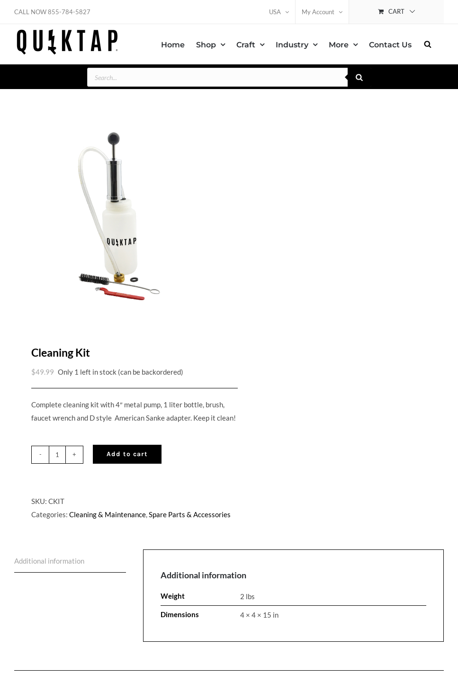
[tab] (70, 565)
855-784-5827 (69, 12)
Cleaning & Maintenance (107, 519)
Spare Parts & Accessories (190, 519)
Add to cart (127, 459)
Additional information (49, 565)
